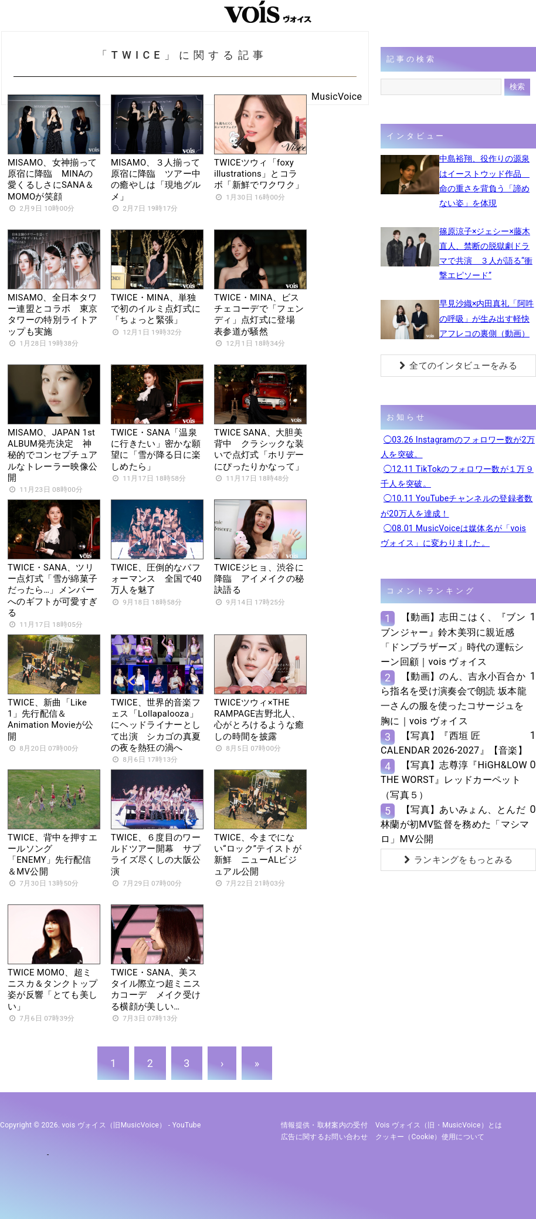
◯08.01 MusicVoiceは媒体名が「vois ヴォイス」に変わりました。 (453, 536)
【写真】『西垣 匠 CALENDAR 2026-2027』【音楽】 (454, 743)
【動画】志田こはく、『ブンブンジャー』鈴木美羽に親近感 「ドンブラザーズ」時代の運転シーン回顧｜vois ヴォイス (453, 639)
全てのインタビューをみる (458, 365)
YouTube (186, 1125)
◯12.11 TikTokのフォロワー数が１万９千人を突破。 (457, 476)
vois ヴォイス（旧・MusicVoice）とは (439, 1125)
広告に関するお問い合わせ (324, 1137)
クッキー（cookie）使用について (430, 1137)
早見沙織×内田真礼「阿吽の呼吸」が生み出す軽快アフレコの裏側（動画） (486, 318)
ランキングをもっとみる (458, 860)
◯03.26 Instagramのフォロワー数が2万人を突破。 (458, 447)
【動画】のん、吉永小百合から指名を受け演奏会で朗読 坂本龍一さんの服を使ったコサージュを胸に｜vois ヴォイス (454, 699)
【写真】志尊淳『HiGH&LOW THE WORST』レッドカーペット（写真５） (454, 779)
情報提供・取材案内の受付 (324, 1125)
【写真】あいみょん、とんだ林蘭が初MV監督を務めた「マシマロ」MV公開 (455, 824)
